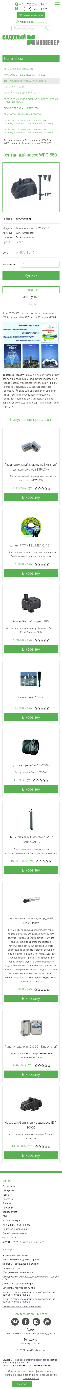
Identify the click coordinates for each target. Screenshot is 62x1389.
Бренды (6, 1203)
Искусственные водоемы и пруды (25, 74)
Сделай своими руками (14, 1233)
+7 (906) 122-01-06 (31, 8)
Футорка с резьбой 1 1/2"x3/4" (31, 765)
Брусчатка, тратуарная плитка (23, 114)
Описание (31, 290)
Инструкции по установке (16, 1224)
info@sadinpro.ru (36, 1350)
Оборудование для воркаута (21, 93)
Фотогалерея (9, 1237)
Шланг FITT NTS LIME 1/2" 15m (31, 545)
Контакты (7, 1194)
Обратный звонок (31, 15)
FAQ (4, 1216)
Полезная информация (14, 1229)
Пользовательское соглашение (21, 1306)
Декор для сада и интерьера (21, 108)
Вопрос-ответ (9, 1211)
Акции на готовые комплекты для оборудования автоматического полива (29, 122)
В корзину (31, 497)
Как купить (8, 1190)
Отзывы (31, 304)
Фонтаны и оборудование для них (25, 80)
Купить (31, 275)
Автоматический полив (18, 68)
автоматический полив (36, 1359)
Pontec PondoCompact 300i (31, 621)
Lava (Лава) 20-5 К (31, 697)
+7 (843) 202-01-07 (31, 4)
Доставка (7, 1199)
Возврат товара (11, 1220)
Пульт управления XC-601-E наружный (31, 1046)
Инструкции (31, 297)
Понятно (22, 1384)
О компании (8, 1186)
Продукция (8, 1207)
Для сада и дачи (14, 86)
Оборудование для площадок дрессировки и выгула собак (31, 101)
